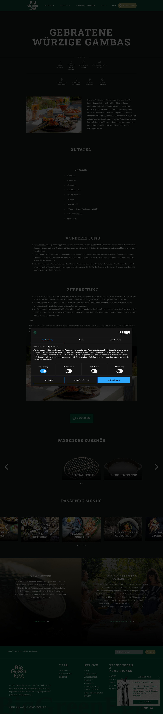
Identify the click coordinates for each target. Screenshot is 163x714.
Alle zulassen (114, 380)
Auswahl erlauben (81, 380)
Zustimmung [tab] (47, 340)
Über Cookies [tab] (115, 340)
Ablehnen (49, 380)
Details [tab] (81, 340)
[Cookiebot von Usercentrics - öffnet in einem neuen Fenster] (120, 332)
